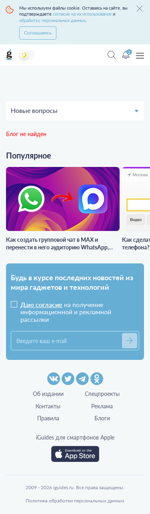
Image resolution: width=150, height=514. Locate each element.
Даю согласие (41, 304)
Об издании (48, 393)
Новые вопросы (34, 110)
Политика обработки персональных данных (75, 501)
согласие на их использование (82, 13)
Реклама (102, 406)
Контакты (48, 406)
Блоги (102, 418)
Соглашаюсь (38, 33)
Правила (48, 418)
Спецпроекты (102, 393)
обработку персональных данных (52, 20)
